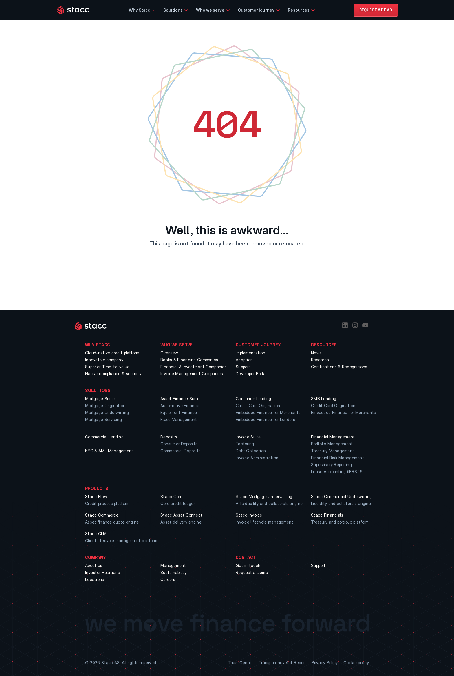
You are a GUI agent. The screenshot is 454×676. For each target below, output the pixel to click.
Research (320, 359)
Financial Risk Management (337, 457)
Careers (167, 579)
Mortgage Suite (100, 398)
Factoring (245, 443)
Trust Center (240, 662)
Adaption (244, 359)
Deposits (168, 436)
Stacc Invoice (249, 515)
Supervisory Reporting (331, 464)
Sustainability (173, 572)
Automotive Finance (179, 405)
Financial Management (333, 436)
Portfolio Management (332, 443)
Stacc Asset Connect (181, 515)
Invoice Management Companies (191, 373)
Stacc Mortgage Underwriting (264, 496)
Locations (94, 579)
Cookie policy (356, 662)
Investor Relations (102, 572)
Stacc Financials (327, 515)
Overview (169, 352)
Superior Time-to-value (107, 366)
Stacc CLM (96, 533)
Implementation (250, 352)
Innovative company (104, 359)
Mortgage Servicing (103, 419)
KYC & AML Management (109, 450)
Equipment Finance (178, 412)
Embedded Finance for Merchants (268, 412)
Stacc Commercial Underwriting (341, 496)
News (316, 352)
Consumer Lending (253, 398)
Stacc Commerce (101, 515)
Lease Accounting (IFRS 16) (337, 471)
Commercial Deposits (180, 450)
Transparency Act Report (282, 662)
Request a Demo (252, 572)
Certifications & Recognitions (339, 366)
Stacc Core (171, 496)
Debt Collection (251, 450)
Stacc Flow (96, 496)
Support (243, 366)
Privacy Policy (325, 662)
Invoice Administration (257, 457)
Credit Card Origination (258, 405)
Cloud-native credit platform (112, 352)
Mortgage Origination (105, 405)
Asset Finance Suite (179, 398)
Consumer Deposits (179, 443)
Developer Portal (251, 373)
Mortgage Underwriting (107, 412)
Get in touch (248, 565)
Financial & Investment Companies (193, 366)
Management (173, 565)
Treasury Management (332, 450)
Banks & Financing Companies (189, 359)
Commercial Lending (104, 436)
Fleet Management (178, 419)
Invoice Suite (248, 436)
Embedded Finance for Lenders (265, 419)
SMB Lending (323, 398)
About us (93, 565)
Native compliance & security (113, 373)
